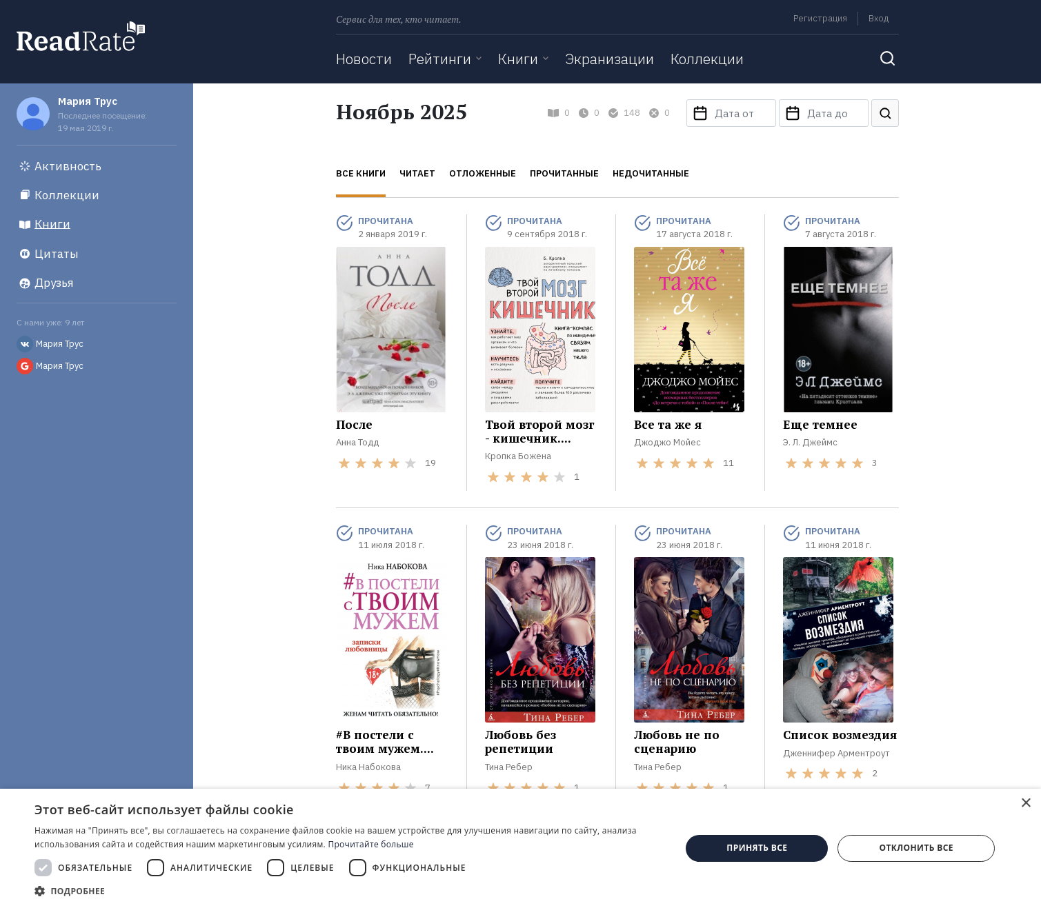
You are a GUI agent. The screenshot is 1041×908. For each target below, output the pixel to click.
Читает (417, 173)
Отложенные (482, 173)
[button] (348, 891)
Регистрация (820, 18)
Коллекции (707, 58)
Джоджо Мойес (667, 442)
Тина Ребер (509, 767)
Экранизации (609, 58)
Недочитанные (651, 173)
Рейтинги (439, 58)
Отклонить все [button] (916, 848)
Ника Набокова (368, 767)
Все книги (361, 173)
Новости (364, 58)
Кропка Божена (518, 456)
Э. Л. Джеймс (810, 442)
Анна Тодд (357, 442)
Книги (518, 58)
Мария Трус (87, 101)
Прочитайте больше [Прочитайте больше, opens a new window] (370, 844)
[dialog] (520, 848)
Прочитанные (564, 173)
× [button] (1025, 803)
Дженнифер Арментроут (836, 753)
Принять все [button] (756, 848)
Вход (879, 18)
